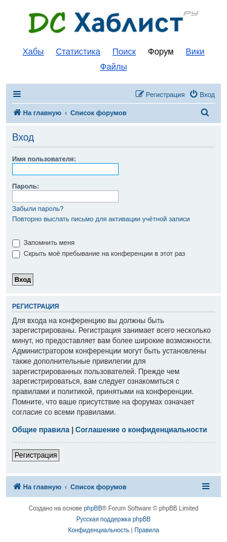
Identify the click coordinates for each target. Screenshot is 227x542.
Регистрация (36, 455)
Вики (195, 51)
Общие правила (41, 430)
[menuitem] (202, 94)
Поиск (124, 51)
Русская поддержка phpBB (113, 519)
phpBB (93, 508)
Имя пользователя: (44, 158)
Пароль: (25, 186)
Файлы (113, 67)
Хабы (33, 51)
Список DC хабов (114, 22)
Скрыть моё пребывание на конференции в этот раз (98, 253)
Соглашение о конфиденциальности (142, 430)
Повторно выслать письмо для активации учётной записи (101, 218)
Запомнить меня (43, 242)
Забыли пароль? (38, 208)
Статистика (78, 51)
